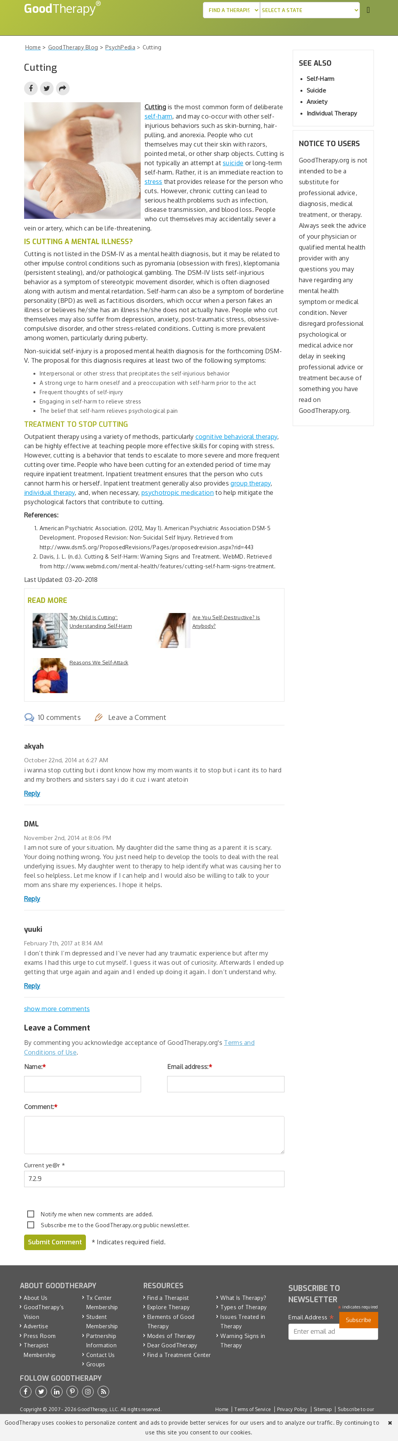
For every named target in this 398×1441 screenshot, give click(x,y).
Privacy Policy (292, 1409)
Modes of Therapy (171, 1336)
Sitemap (323, 1409)
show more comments (57, 1009)
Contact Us (100, 1355)
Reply (32, 793)
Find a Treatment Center (179, 1355)
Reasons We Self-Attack (99, 662)
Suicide (316, 90)
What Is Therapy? (243, 1297)
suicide (233, 163)
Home (221, 1409)
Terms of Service (252, 1409)
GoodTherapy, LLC (97, 1409)
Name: (35, 1067)
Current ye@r (44, 1165)
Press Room (40, 1336)
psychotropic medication (177, 492)
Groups (95, 1364)
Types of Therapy (243, 1307)
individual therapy (49, 492)
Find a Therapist (168, 1297)
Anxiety (317, 101)
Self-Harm (321, 78)
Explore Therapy (168, 1307)
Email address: (189, 1067)
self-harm (159, 116)
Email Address (311, 1317)
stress (153, 181)
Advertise (36, 1326)
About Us (35, 1297)
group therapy (250, 483)
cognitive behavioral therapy (236, 436)
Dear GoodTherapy (172, 1345)
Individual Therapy (332, 113)
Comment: (41, 1107)
